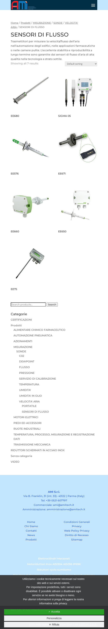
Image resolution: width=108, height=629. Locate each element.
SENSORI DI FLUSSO (35, 411)
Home (14, 23)
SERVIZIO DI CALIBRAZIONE (37, 378)
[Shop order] (81, 63)
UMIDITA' (25, 390)
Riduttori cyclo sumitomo (54, 569)
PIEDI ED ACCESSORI (27, 423)
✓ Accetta (54, 611)
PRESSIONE (26, 373)
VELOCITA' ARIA (29, 401)
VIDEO (15, 461)
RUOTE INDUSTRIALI (27, 428)
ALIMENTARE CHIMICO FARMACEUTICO (39, 330)
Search (52, 304)
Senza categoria (21, 456)
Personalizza (54, 618)
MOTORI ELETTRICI (26, 417)
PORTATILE (29, 406)
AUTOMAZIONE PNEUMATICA (33, 335)
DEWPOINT (26, 361)
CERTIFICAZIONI (21, 319)
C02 (21, 356)
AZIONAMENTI (23, 341)
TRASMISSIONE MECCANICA (32, 444)
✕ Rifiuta (54, 624)
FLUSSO (24, 367)
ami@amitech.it (63, 505)
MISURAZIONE (42, 23)
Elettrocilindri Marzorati (54, 558)
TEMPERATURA (29, 384)
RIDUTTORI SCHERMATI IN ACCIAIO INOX (37, 450)
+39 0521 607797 (56, 500)
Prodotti (26, 23)
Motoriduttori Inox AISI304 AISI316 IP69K (54, 564)
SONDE (58, 23)
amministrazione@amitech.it (66, 509)
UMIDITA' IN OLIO (30, 395)
